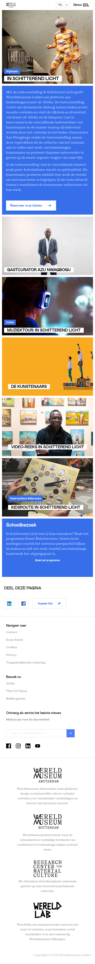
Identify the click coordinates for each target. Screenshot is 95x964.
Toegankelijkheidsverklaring (26, 662)
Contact (11, 632)
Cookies (11, 647)
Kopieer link (45, 603)
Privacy (11, 655)
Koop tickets (14, 640)
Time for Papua (16, 691)
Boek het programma (47, 560)
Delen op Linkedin (9, 603)
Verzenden (71, 733)
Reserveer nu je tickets (26, 206)
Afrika (10, 683)
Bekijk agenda (15, 698)
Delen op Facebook (23, 603)
